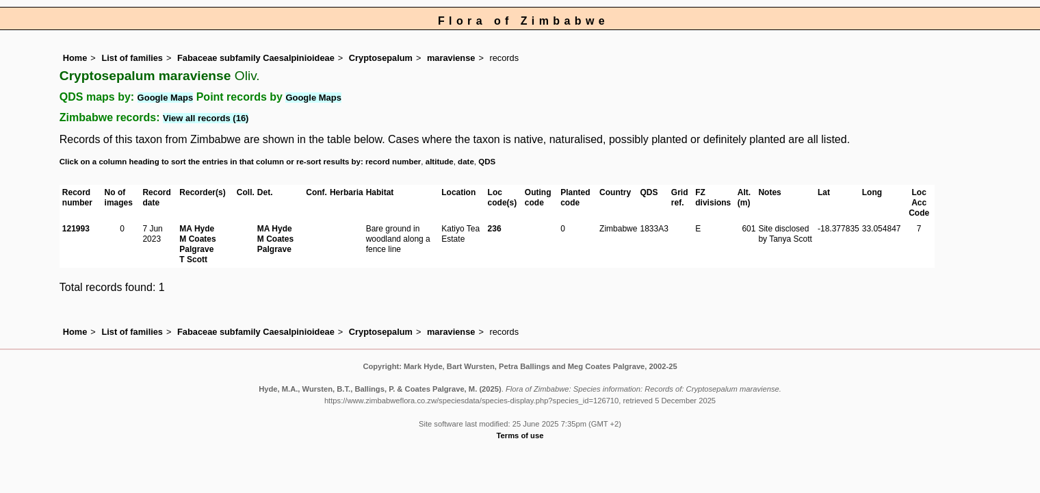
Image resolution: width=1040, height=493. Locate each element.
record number (393, 161)
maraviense (451, 58)
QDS (486, 161)
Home (75, 58)
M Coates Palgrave (197, 244)
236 (495, 228)
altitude (440, 161)
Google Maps (166, 97)
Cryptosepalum (381, 58)
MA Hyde (196, 228)
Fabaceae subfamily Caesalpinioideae (256, 58)
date (466, 161)
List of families (132, 58)
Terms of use (520, 435)
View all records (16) (206, 118)
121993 (76, 228)
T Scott (193, 259)
